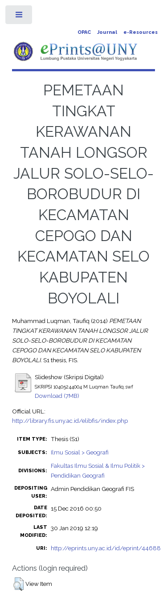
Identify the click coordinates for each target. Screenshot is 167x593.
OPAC (84, 32)
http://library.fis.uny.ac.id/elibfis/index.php (70, 420)
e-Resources (140, 32)
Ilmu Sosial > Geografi (80, 452)
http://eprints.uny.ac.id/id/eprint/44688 (106, 548)
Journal (107, 32)
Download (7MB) (57, 395)
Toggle (19, 16)
